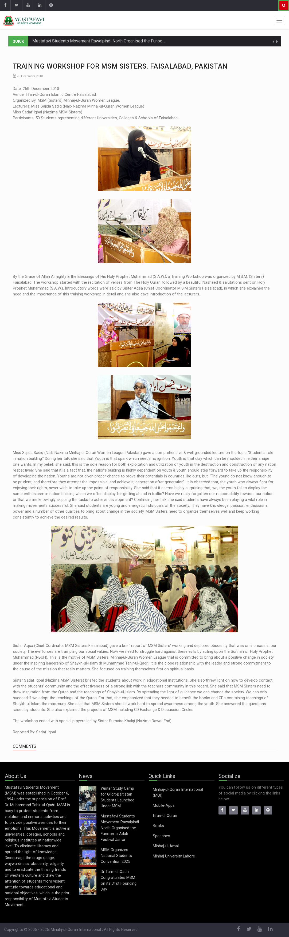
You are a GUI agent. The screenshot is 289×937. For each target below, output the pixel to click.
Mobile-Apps (164, 805)
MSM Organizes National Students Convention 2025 (116, 856)
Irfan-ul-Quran (165, 815)
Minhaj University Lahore (174, 856)
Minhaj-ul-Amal (166, 846)
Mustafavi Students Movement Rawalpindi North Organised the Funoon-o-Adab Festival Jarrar (120, 41)
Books (158, 826)
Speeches (161, 836)
